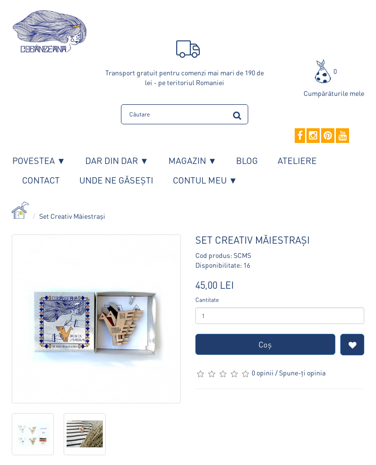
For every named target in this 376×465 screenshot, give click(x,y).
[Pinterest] (327, 136)
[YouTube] (342, 136)
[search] (237, 114)
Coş (265, 344)
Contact (41, 180)
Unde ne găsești (116, 180)
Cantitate (207, 299)
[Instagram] (313, 136)
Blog (247, 160)
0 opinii (263, 372)
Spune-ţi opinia (302, 372)
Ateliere (297, 160)
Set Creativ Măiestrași (72, 215)
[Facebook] (300, 136)
